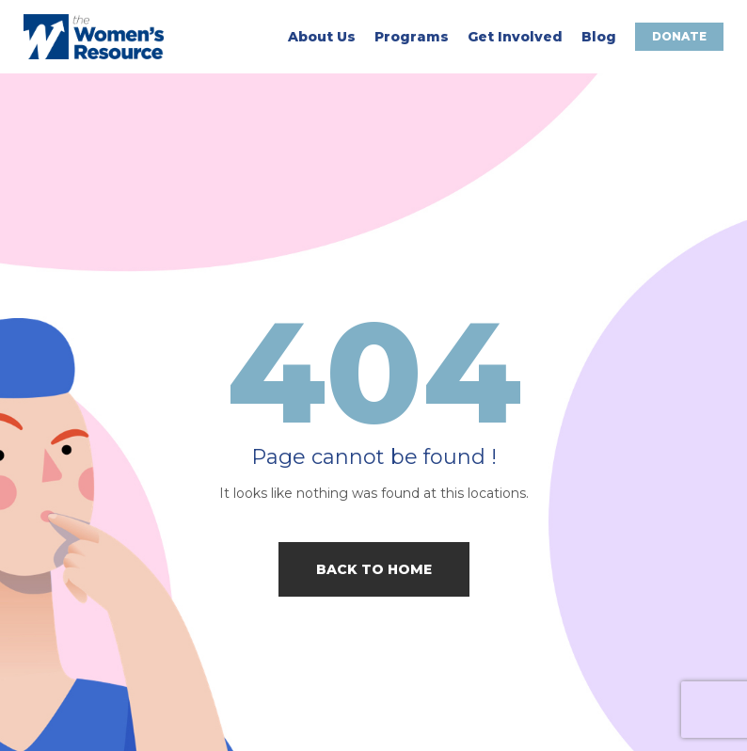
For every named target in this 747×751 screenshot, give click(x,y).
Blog (598, 36)
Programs (411, 36)
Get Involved (515, 36)
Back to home (374, 569)
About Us (322, 36)
